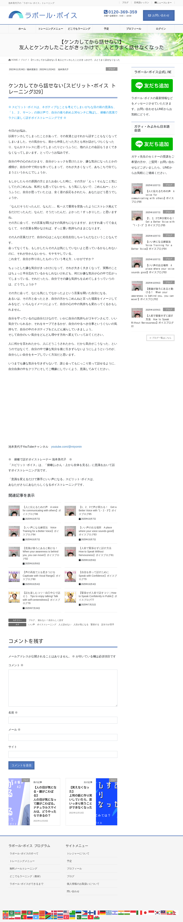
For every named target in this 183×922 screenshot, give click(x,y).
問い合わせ (73, 891)
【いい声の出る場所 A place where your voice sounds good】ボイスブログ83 (97, 531)
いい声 (31, 624)
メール (14, 729)
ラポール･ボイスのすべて (24, 853)
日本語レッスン (141, 2)
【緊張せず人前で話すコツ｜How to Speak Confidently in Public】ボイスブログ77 (98, 596)
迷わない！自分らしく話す (50, 620)
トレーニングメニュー (22, 861)
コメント (15, 665)
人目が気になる (80, 624)
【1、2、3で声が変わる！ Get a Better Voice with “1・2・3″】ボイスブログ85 (154, 222)
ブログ (125, 2)
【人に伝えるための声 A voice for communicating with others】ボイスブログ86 (42, 510)
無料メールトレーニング (23, 868)
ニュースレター (163, 2)
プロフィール (74, 868)
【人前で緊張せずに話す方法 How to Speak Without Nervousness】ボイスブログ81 (96, 552)
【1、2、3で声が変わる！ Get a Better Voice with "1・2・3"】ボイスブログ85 (98, 510)
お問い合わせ (158, 15)
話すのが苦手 (107, 624)
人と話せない (64, 624)
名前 (13, 712)
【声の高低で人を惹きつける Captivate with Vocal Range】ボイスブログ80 (42, 576)
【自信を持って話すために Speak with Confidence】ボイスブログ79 (98, 576)
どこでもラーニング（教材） (26, 876)
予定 (69, 861)
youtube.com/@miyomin (66, 446)
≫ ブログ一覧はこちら (160, 338)
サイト (12, 746)
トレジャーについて (78, 853)
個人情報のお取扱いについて (83, 883)
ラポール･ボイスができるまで (26, 883)
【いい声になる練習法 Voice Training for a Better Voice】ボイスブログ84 (41, 531)
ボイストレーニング (46, 624)
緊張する (95, 624)
